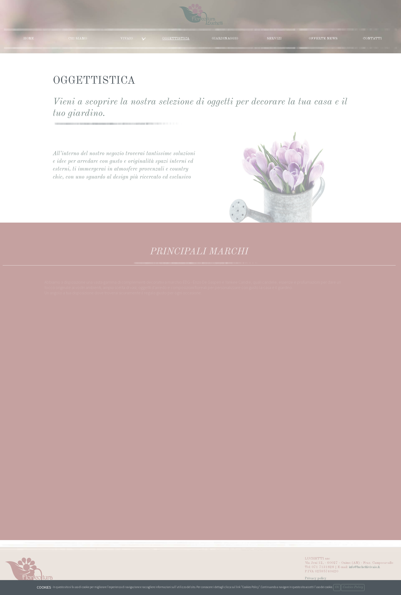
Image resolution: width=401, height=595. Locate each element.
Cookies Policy (353, 587)
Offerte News (323, 38)
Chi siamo (77, 38)
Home (28, 38)
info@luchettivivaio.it (364, 567)
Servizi (274, 38)
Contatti (372, 38)
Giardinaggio (225, 38)
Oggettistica (175, 38)
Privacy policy (315, 578)
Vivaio (132, 39)
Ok (337, 587)
